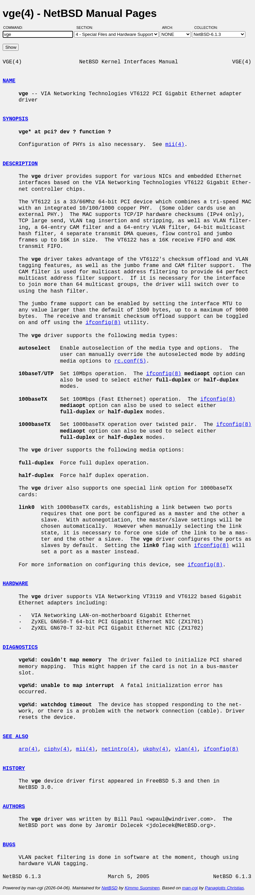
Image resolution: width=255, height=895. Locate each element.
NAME (9, 81)
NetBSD (110, 887)
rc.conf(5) (130, 361)
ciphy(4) (57, 749)
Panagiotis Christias (224, 887)
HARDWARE (15, 583)
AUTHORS (14, 806)
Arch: (170, 28)
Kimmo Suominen (142, 887)
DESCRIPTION (20, 164)
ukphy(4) (155, 749)
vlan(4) (186, 749)
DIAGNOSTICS (20, 647)
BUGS (9, 845)
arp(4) (28, 749)
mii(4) (175, 144)
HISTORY (14, 768)
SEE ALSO (15, 736)
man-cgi (190, 887)
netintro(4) (119, 749)
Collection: (206, 28)
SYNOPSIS (15, 119)
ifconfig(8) (103, 322)
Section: (86, 28)
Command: (15, 28)
